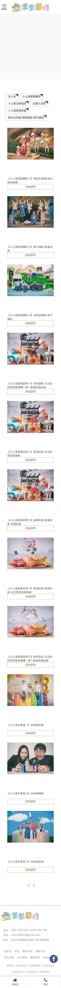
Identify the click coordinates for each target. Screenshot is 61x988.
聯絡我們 (35, 957)
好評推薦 (22, 957)
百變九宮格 (39, 103)
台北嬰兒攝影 (44, 972)
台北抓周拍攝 (48, 965)
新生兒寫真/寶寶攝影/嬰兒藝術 (26, 117)
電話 (45, 982)
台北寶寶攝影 (35, 965)
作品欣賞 (9, 957)
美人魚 (12, 96)
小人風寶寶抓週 (17, 110)
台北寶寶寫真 (21, 965)
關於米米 (28, 951)
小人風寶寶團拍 (31, 96)
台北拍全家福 (30, 972)
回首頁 (15, 982)
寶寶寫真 (10, 965)
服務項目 (41, 951)
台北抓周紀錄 (17, 972)
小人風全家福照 (17, 103)
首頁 (17, 951)
